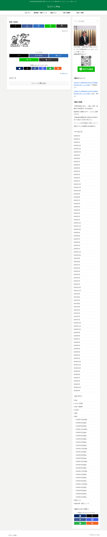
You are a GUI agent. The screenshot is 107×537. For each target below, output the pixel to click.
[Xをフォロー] (33, 68)
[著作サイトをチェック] (30, 68)
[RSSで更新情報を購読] (47, 68)
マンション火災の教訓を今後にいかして (86, 123)
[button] (59, 26)
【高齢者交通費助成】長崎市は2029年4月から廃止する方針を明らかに (85, 118)
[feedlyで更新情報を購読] (43, 68)
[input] (86, 21)
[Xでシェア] (19, 26)
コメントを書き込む (38, 83)
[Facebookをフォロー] (37, 68)
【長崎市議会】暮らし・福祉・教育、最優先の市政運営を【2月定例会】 (86, 107)
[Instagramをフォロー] (40, 68)
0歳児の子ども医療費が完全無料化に (85, 126)
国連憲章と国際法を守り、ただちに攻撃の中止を (86, 113)
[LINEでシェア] (49, 26)
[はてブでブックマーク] (39, 26)
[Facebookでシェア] (29, 26)
